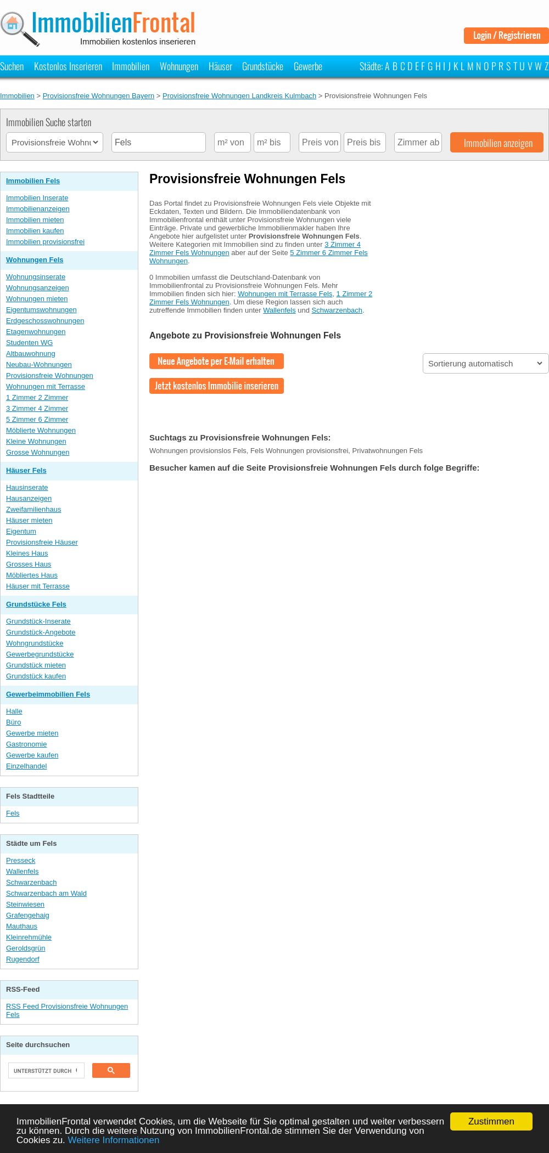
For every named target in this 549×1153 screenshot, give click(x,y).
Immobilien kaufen (35, 231)
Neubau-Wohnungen (39, 364)
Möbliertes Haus (32, 575)
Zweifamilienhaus (33, 509)
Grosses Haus (28, 564)
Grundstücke (262, 66)
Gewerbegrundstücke (40, 654)
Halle (14, 711)
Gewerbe (308, 66)
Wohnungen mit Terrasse (45, 386)
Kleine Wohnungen (36, 441)
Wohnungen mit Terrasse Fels (285, 294)
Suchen (12, 66)
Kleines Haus (27, 553)
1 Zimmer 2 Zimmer (37, 397)
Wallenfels (22, 871)
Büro (13, 722)
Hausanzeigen (29, 498)
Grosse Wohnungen (37, 452)
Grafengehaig (27, 915)
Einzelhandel (26, 766)
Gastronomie (26, 744)
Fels (13, 813)
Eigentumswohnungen (41, 310)
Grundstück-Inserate (38, 621)
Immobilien (130, 66)
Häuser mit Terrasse (38, 586)
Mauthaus (21, 926)
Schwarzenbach (31, 882)
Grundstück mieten (36, 665)
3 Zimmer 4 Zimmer (37, 408)
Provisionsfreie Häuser (42, 542)
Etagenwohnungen (35, 331)
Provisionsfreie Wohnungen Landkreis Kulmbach (239, 96)
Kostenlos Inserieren (68, 66)
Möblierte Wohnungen (41, 430)
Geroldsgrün (26, 948)
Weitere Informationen (114, 1140)
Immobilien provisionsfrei (45, 242)
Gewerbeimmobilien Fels (48, 694)
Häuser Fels (26, 470)
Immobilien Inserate (37, 198)
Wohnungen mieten (37, 299)
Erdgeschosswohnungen (45, 320)
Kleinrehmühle (29, 937)
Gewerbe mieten (32, 733)
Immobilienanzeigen (38, 209)
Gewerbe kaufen (32, 755)
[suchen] (45, 1071)
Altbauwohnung (30, 353)
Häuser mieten (29, 520)
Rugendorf (23, 959)
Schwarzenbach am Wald (46, 893)
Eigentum (21, 531)
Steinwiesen (25, 904)
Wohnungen (179, 66)
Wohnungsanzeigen (37, 288)
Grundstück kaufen (36, 676)
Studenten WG (29, 342)
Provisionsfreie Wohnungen (49, 375)
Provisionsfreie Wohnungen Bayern (99, 96)
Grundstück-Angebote (40, 632)
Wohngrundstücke (35, 643)
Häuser (220, 66)
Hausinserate (27, 487)
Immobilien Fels (33, 181)
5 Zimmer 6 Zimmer (37, 419)
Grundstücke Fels (36, 604)
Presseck (20, 860)
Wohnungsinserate (35, 277)
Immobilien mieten (35, 220)
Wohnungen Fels (34, 260)
